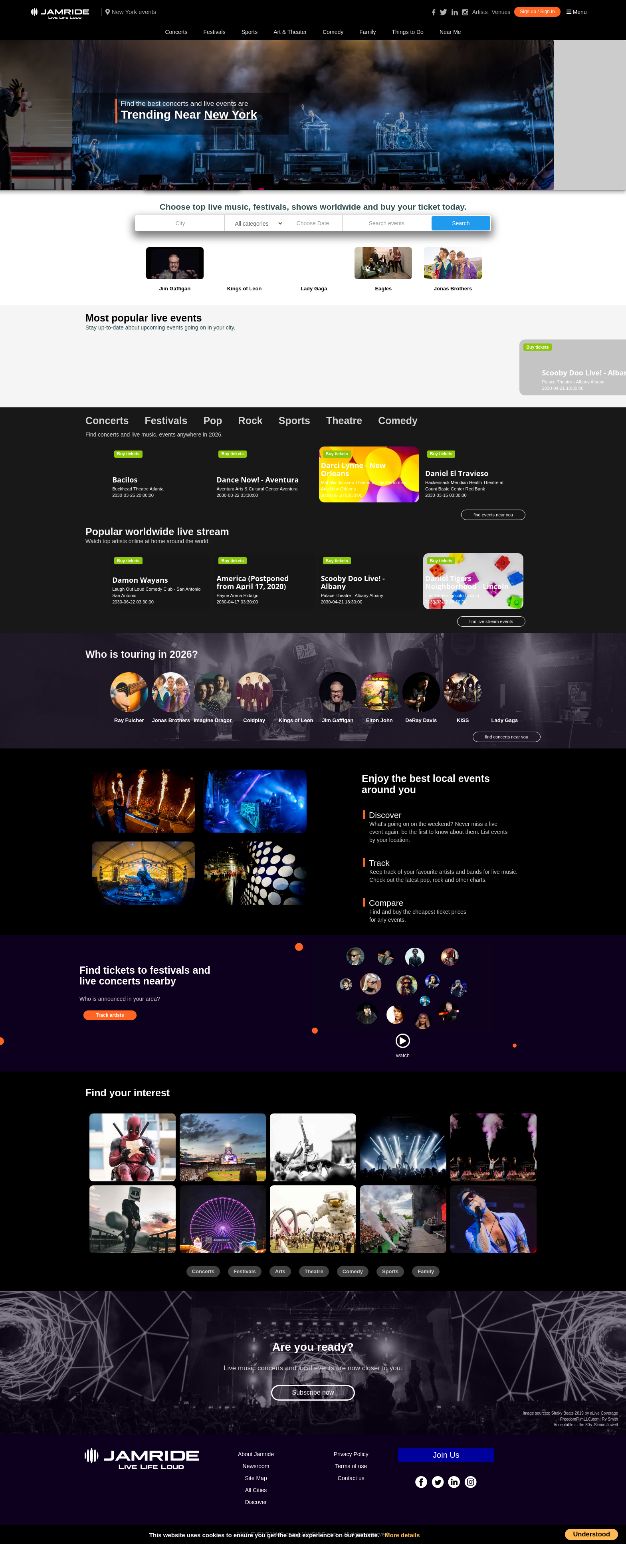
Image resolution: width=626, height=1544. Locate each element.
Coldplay (254, 720)
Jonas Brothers (171, 720)
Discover (256, 1502)
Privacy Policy (351, 1454)
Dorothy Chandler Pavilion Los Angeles (255, 381)
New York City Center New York (352, 381)
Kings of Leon (296, 720)
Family (367, 32)
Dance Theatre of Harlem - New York (366, 368)
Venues (501, 12)
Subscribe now (313, 1392)
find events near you (493, 514)
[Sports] (223, 1147)
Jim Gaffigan (337, 720)
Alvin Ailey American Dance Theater (253, 368)
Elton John (379, 720)
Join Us (446, 1455)
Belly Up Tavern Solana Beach (455, 381)
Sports (250, 32)
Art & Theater (290, 32)
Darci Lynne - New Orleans (353, 469)
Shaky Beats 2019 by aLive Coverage (584, 1413)
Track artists (110, 1015)
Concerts (176, 32)
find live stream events (491, 621)
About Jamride (256, 1454)
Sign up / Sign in (537, 11)
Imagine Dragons (215, 720)
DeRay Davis (421, 720)
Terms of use (351, 1466)
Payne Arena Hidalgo (237, 595)
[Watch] (403, 1041)
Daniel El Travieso (457, 473)
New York (230, 114)
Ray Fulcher (129, 720)
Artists (480, 12)
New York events (130, 11)
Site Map (256, 1478)
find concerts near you (506, 736)
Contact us (351, 1478)
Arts (280, 1271)
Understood (591, 1534)
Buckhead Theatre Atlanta (138, 488)
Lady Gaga (504, 720)
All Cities (256, 1490)
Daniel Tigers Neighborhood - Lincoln (467, 582)
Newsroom (256, 1466)
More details (402, 1535)
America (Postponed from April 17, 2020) (252, 582)
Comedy (333, 32)
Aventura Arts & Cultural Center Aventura (256, 488)
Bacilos (124, 479)
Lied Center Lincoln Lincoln (452, 595)
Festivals (214, 32)
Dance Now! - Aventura (257, 479)
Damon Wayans (140, 580)
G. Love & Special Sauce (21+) (466, 368)
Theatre (314, 1271)
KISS (463, 720)
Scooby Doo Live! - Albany (144, 368)
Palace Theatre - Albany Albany (143, 381)
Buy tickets (128, 347)
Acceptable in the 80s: (573, 1425)
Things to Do (408, 32)
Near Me (450, 32)
